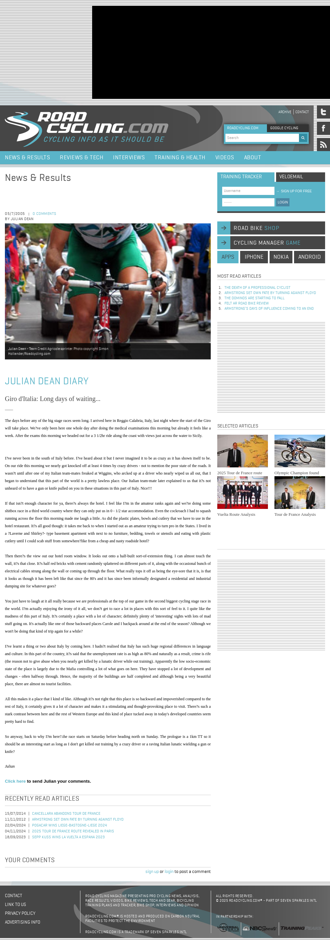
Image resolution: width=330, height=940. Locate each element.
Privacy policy (20, 913)
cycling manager (267, 243)
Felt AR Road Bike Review (246, 303)
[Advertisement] (171, 51)
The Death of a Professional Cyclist (257, 288)
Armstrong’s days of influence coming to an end (269, 309)
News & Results (27, 158)
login (169, 871)
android (309, 257)
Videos (224, 158)
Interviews (129, 158)
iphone (254, 257)
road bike (256, 228)
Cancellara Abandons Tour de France (66, 814)
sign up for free (294, 191)
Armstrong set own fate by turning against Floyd (78, 820)
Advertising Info (22, 922)
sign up (152, 871)
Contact (302, 112)
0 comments (45, 214)
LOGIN (283, 202)
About (252, 158)
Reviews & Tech (81, 158)
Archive (284, 112)
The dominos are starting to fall (254, 298)
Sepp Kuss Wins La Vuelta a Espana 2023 (68, 837)
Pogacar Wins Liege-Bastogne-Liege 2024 (69, 825)
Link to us (15, 904)
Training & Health (180, 158)
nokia (281, 257)
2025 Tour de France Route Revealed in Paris (73, 831)
